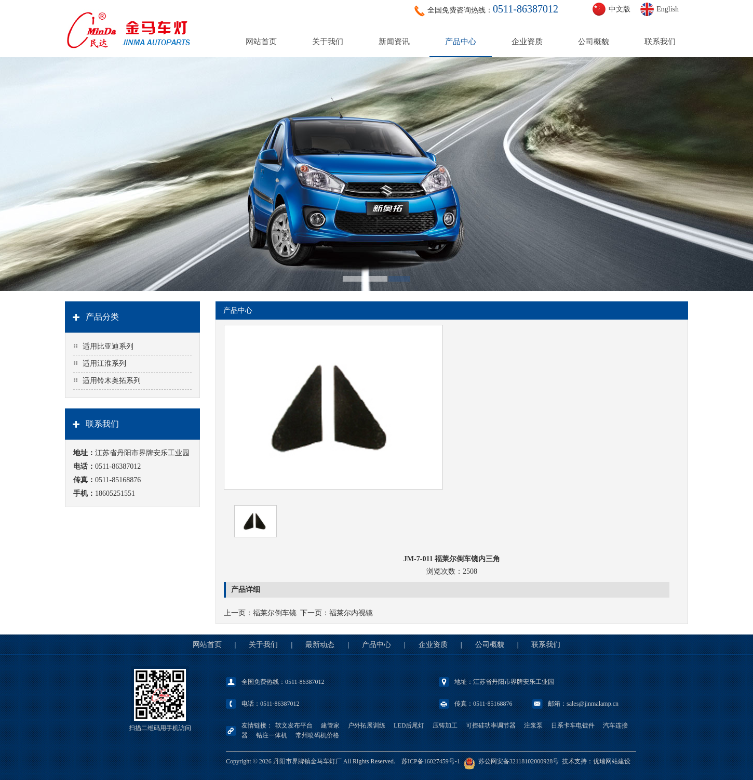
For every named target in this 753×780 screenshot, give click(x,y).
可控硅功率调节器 (491, 725)
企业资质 (527, 41)
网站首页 (261, 41)
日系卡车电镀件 (573, 725)
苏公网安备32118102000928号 (518, 761)
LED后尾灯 (409, 725)
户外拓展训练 (366, 725)
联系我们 (660, 41)
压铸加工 (445, 725)
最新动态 (319, 645)
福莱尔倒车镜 (275, 613)
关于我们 (327, 41)
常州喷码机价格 (317, 735)
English (667, 9)
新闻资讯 (394, 41)
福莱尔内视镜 (351, 613)
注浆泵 (533, 725)
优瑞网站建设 (611, 761)
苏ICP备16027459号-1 (430, 761)
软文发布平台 (294, 725)
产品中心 (460, 41)
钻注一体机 (271, 735)
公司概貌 (593, 41)
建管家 (330, 725)
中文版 (619, 9)
